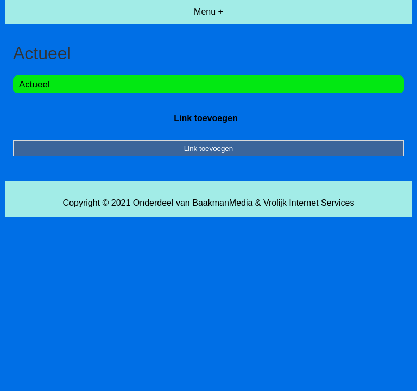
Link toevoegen (205, 118)
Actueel (34, 84)
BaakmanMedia (222, 202)
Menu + (208, 11)
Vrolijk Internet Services (308, 202)
